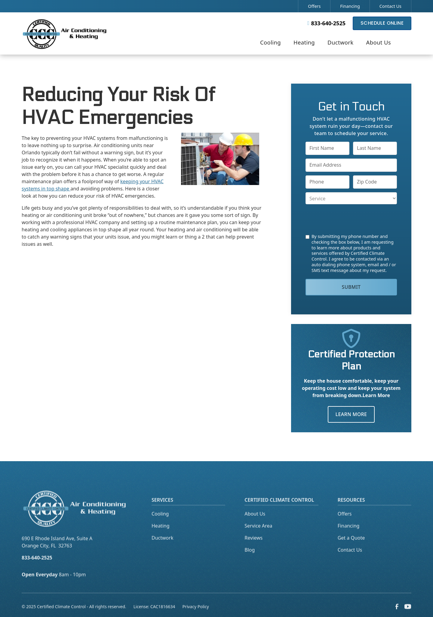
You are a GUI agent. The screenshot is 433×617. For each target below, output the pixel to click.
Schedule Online (382, 23)
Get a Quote (351, 547)
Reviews (253, 547)
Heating (161, 535)
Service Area (258, 535)
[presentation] (351, 219)
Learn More (351, 414)
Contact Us (390, 6)
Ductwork (162, 547)
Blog (249, 559)
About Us (254, 523)
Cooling (160, 523)
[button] (270, 43)
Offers (314, 6)
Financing (350, 6)
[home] (65, 33)
